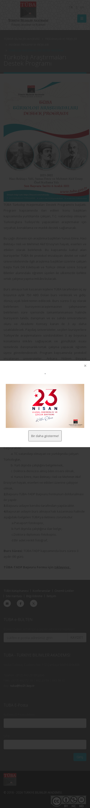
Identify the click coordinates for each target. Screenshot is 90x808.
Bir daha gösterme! (45, 436)
